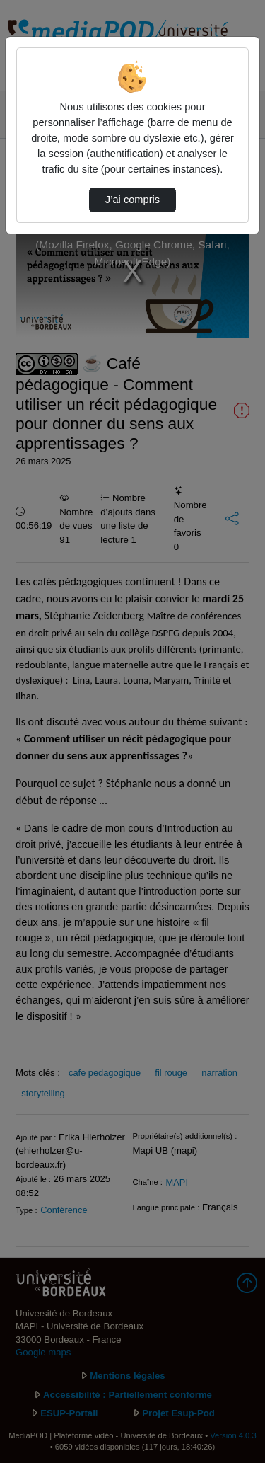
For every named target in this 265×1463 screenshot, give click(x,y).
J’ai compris (132, 199)
